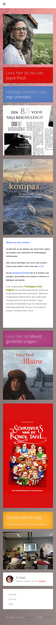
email (41, 266)
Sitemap (12, 594)
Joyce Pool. (16, 78)
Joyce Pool (30, 617)
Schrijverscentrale (20, 273)
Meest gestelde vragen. (24, 338)
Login (10, 603)
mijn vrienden (18, 97)
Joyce (42, 581)
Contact (12, 599)
